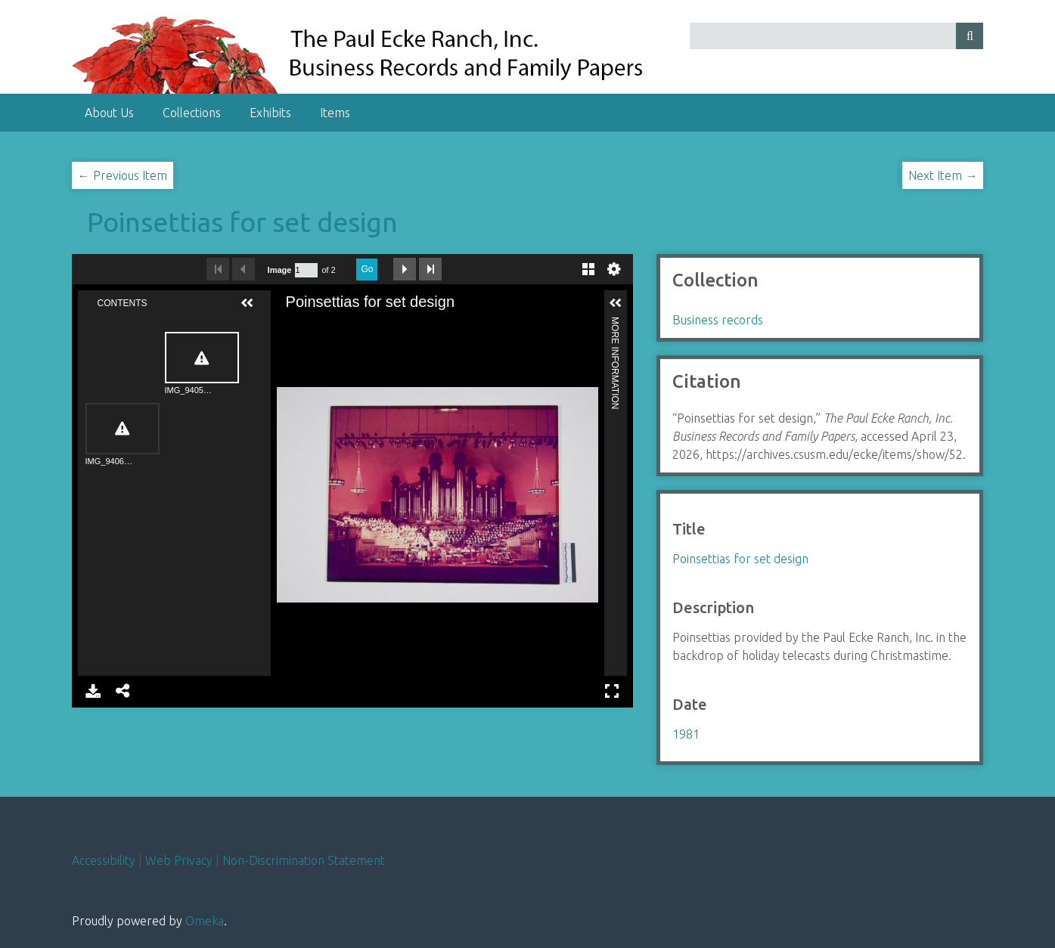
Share (123, 691)
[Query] (836, 36)
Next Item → (942, 175)
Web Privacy (179, 860)
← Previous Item (122, 175)
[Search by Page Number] (306, 270)
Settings (614, 269)
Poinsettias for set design (242, 221)
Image (280, 269)
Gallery (588, 269)
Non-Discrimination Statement (303, 860)
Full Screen (611, 691)
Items (335, 112)
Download (93, 691)
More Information (615, 323)
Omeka (204, 921)
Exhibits (270, 112)
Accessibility (103, 860)
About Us (109, 112)
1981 (686, 734)
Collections (192, 112)
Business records (717, 320)
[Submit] (969, 36)
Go (367, 269)
